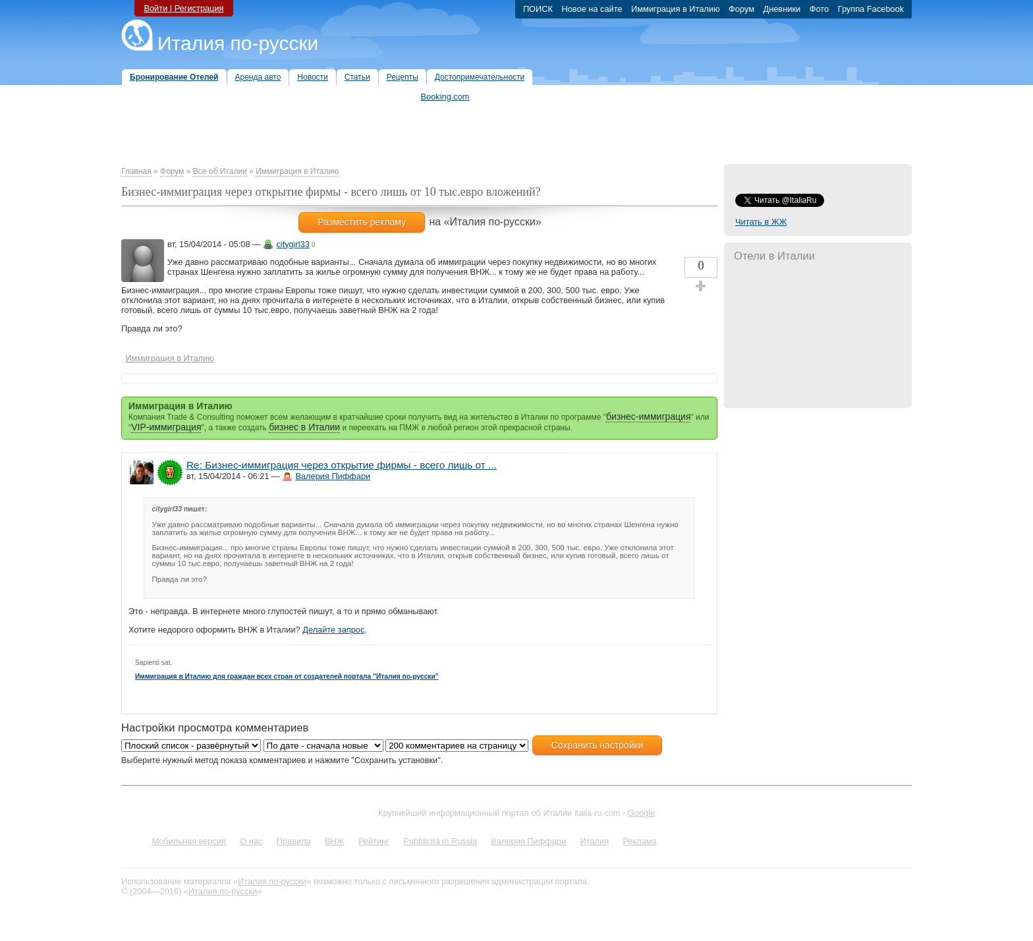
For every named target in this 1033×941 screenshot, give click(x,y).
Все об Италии (220, 171)
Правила (294, 841)
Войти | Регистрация (183, 8)
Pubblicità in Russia (440, 841)
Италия (594, 841)
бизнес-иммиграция (648, 416)
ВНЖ (335, 841)
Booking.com (445, 96)
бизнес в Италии (304, 427)
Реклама (639, 841)
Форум (172, 171)
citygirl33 (293, 244)
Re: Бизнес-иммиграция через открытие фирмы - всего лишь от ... (341, 464)
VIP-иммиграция (166, 427)
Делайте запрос (333, 630)
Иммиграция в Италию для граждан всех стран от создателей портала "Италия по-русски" (287, 676)
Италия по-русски (237, 43)
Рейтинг (373, 841)
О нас (251, 841)
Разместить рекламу (362, 222)
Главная (136, 171)
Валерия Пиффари (332, 476)
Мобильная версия (189, 841)
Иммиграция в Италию (297, 171)
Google (641, 813)
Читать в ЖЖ (761, 222)
